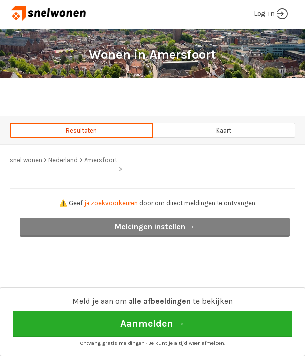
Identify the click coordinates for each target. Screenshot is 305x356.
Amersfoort (100, 160)
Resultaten (81, 130)
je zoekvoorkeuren (111, 203)
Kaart (223, 130)
